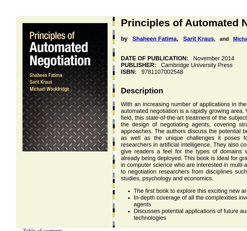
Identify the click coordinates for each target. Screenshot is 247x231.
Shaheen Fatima (154, 39)
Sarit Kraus (198, 39)
